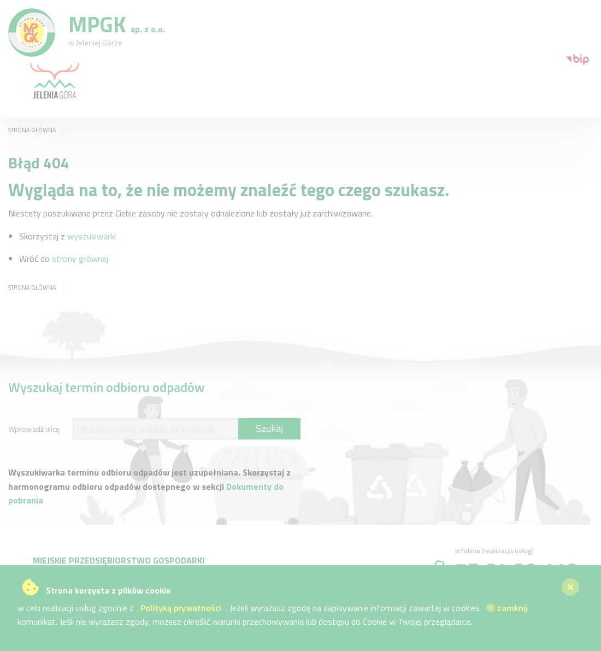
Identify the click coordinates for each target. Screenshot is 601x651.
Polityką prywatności (180, 607)
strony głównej (80, 258)
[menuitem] (570, 58)
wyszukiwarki (91, 236)
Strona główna (32, 130)
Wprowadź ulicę (34, 429)
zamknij (507, 607)
